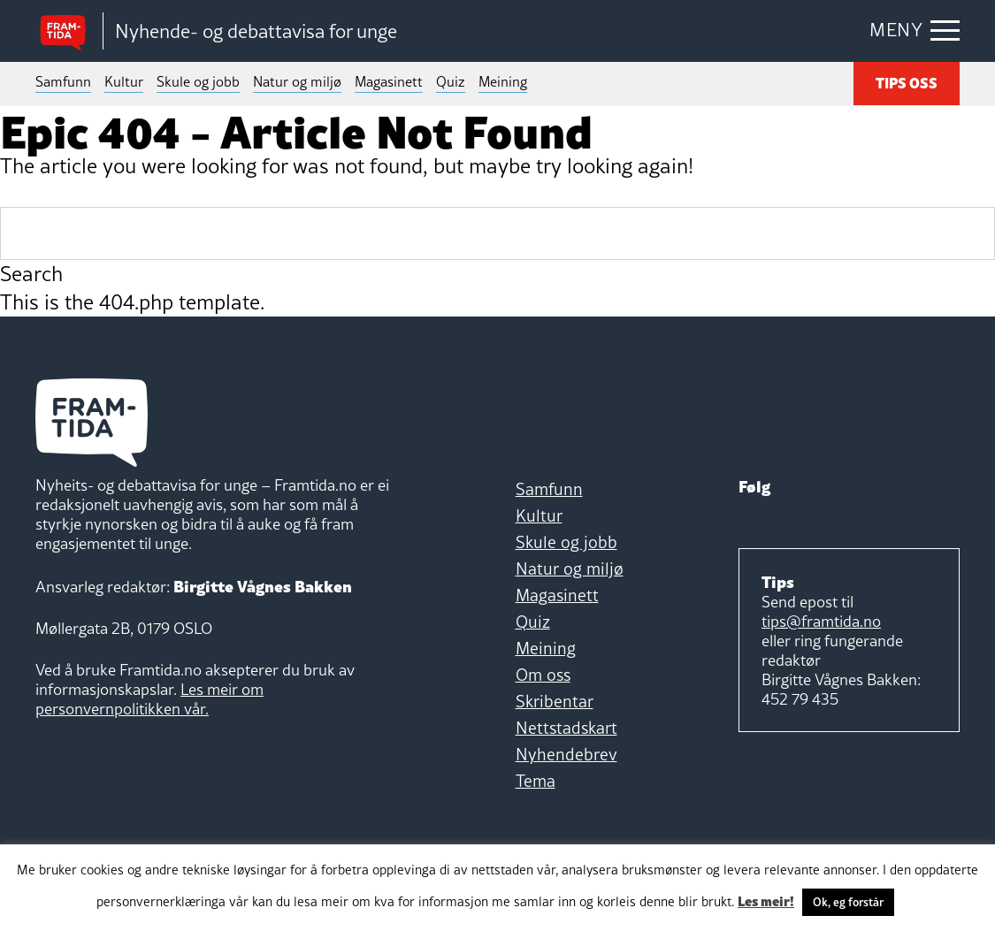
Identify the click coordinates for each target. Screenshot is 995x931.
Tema (535, 780)
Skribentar (554, 701)
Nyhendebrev (566, 754)
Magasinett (389, 81)
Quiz (450, 81)
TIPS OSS (907, 82)
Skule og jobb (198, 81)
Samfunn (63, 81)
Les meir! (766, 900)
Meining (502, 81)
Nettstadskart (566, 727)
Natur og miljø (297, 81)
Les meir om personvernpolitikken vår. (149, 699)
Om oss (543, 674)
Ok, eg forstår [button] (848, 902)
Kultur (123, 81)
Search (31, 274)
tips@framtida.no (821, 621)
